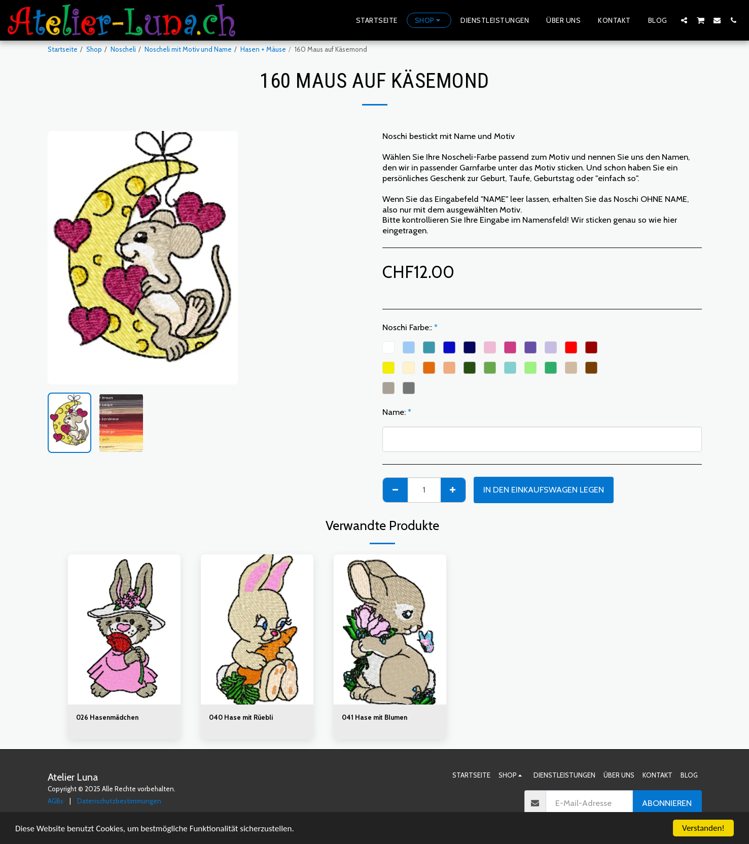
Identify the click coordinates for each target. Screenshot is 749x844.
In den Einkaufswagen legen (543, 489)
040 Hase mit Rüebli (241, 717)
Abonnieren (667, 803)
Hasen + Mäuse (263, 49)
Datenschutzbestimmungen (119, 801)
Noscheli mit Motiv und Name (188, 49)
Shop (94, 49)
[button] (684, 20)
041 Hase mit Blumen (374, 717)
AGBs (55, 801)
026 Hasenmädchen (107, 717)
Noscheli (123, 49)
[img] (124, 629)
